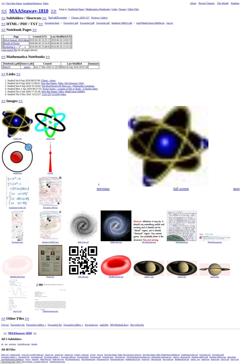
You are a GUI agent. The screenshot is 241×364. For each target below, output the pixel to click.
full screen (181, 189)
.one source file (9, 50)
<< (4, 11)
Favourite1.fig (17, 325)
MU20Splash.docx (119, 325)
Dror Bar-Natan (14, 3)
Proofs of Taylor (12, 43)
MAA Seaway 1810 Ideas (16, 40)
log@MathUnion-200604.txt (150, 23)
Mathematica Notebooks (98, 9)
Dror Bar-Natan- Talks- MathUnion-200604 (63, 91)
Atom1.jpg (17, 139)
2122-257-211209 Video (54, 94)
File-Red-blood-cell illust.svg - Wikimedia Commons (68, 86)
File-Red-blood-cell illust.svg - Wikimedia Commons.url (149, 357)
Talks (45, 3)
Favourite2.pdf (87, 23)
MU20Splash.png (149, 242)
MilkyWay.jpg (116, 242)
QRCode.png (83, 277)
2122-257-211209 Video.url (32, 355)
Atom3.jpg (17, 173)
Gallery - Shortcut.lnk (181, 357)
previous (103, 189)
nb (2, 344)
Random (235, 3)
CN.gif (50, 173)
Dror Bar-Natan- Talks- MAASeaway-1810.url (122, 355)
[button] (237, 108)
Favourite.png (17, 242)
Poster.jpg (50, 277)
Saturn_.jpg (148, 277)
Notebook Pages (76, 9)
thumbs (34, 344)
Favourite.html (52, 23)
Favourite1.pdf (70, 23)
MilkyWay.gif (83, 242)
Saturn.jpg (182, 277)
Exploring (15, 47)
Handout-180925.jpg (50, 242)
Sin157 (7, 67)
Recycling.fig (137, 325)
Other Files (133, 9)
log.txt (169, 23)
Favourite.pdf (103, 23)
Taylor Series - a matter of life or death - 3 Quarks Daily (70, 89)
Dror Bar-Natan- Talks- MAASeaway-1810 (62, 83)
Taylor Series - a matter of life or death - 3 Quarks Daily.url (24, 362)
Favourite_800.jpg (50, 208)
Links (114, 9)
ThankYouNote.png (50, 311)
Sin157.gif (17, 311)
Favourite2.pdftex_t (73, 325)
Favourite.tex (91, 325)
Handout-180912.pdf (121, 23)
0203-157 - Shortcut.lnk (10, 355)
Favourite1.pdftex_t (36, 325)
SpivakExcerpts (57, 17)
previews (12, 344)
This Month (223, 3)
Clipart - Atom (48, 80)
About (193, 3)
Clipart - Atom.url (81, 355)
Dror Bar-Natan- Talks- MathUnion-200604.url (161, 355)
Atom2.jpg (50, 139)
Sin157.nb (235, 359)
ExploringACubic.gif (17, 208)
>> (53, 11)
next (236, 189)
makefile (104, 325)
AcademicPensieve (32, 3)
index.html (231, 357)
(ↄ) (3, 3)
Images (122, 9)
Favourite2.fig (55, 325)
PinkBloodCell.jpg (17, 277)
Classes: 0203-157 (80, 17)
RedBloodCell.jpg (116, 277)
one (6, 344)
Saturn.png (214, 277)
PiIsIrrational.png (215, 242)
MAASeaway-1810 (28, 11)
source (27, 67)
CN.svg (5, 325)
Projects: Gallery (99, 17)
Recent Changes (207, 3)
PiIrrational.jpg (182, 242)
